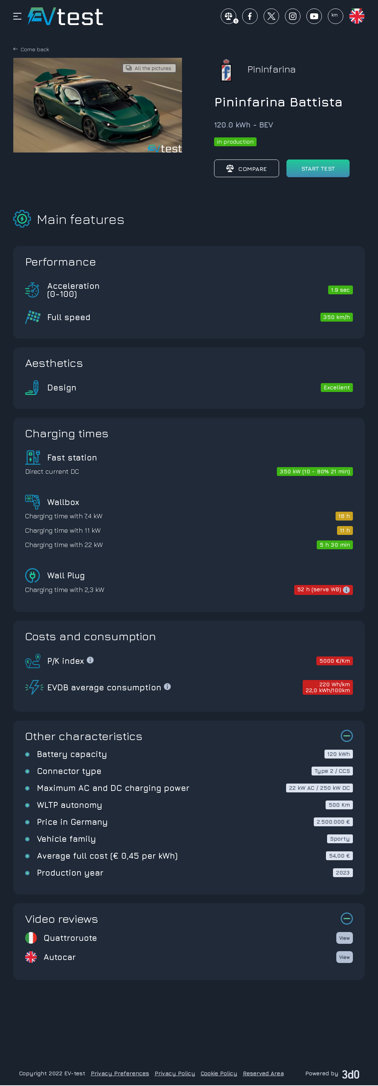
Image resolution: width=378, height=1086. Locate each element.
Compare (246, 169)
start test (318, 169)
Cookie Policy (219, 1074)
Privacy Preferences (120, 1074)
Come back (35, 50)
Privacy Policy (175, 1074)
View (344, 939)
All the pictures (153, 69)
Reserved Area (263, 1074)
